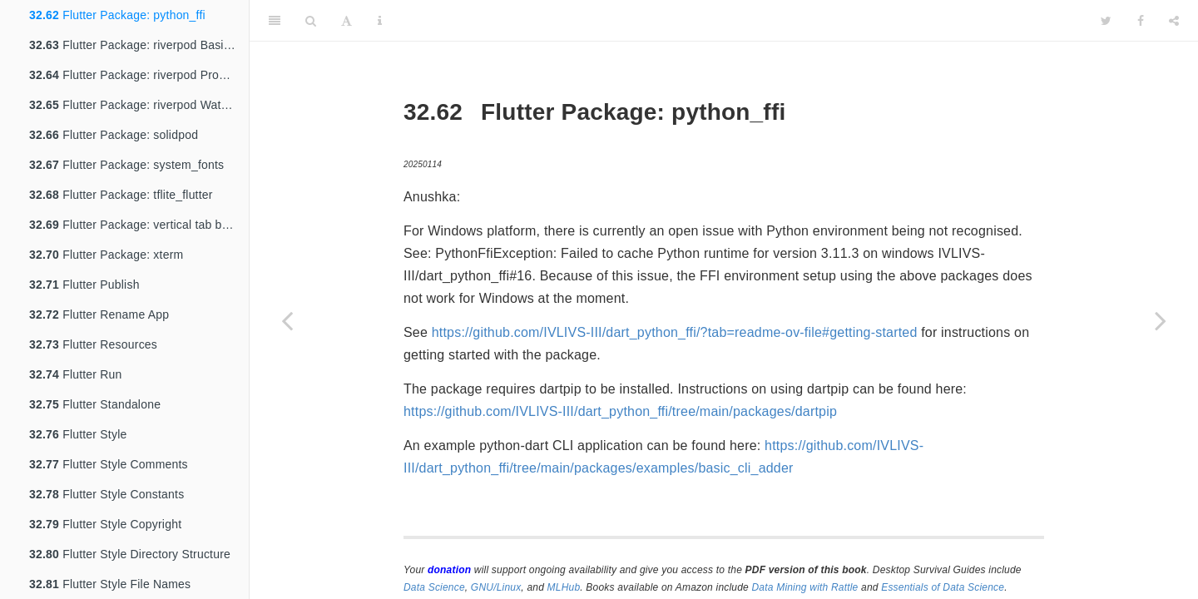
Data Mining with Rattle (805, 587)
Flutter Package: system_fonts (126, 164)
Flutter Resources (93, 344)
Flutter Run (75, 374)
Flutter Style (77, 434)
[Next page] (1160, 320)
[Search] (311, 21)
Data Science (434, 587)
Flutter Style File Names (110, 584)
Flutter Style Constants (106, 494)
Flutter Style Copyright (105, 524)
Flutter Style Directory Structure (129, 554)
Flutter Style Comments (108, 464)
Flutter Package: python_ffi (117, 15)
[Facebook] (1140, 21)
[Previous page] (287, 320)
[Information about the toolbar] (379, 21)
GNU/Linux (496, 587)
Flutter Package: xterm (106, 254)
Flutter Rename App (99, 314)
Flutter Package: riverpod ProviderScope (139, 75)
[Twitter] (1106, 21)
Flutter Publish (84, 284)
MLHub (564, 587)
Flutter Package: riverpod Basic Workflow (139, 45)
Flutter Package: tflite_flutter (121, 194)
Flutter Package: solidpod (113, 134)
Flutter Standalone (95, 404)
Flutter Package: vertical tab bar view (139, 224)
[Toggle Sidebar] (274, 21)
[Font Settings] (346, 21)
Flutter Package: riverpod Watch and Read (139, 104)
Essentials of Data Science (942, 587)
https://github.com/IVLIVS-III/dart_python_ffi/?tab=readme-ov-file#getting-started (675, 332)
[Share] (1173, 21)
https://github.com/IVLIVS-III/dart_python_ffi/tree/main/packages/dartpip (620, 411)
